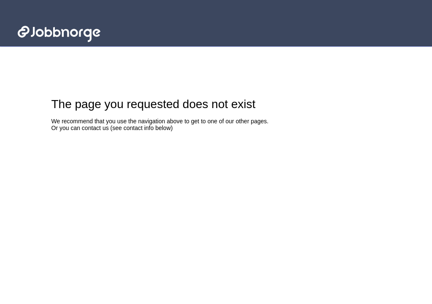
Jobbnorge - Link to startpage (56, 20)
